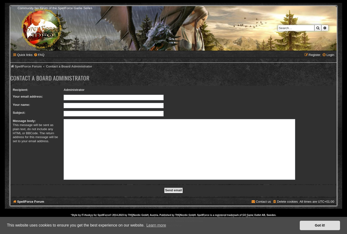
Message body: (24, 121)
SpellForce (104, 215)
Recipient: (20, 90)
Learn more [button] (156, 225)
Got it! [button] (320, 225)
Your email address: (28, 96)
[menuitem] (39, 54)
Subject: (19, 112)
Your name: (21, 105)
